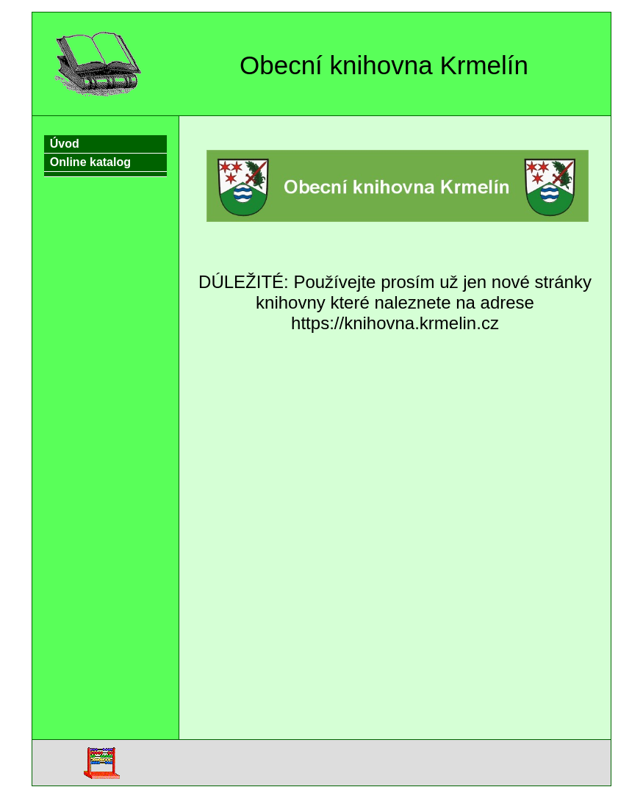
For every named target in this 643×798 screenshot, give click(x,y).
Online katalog (90, 162)
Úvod (64, 143)
